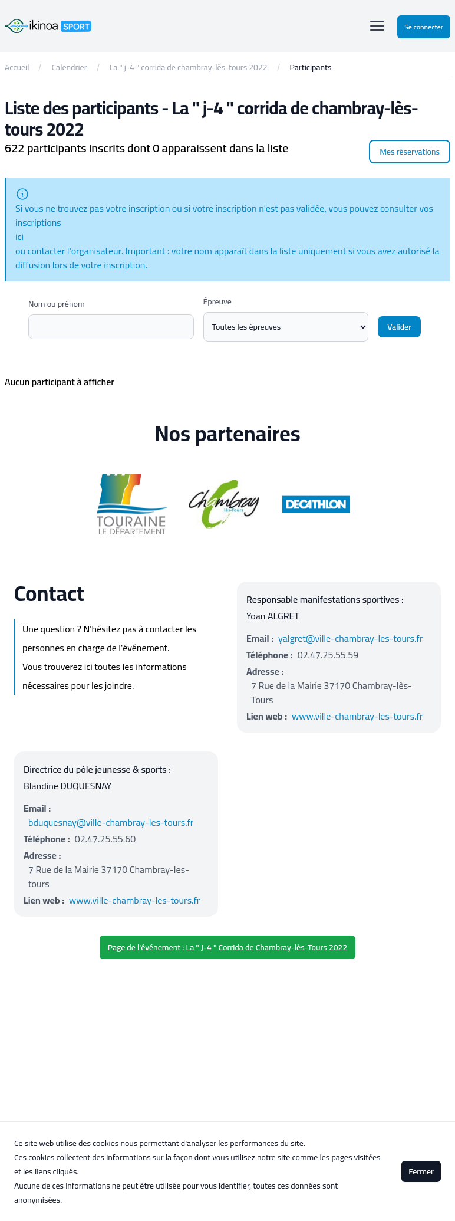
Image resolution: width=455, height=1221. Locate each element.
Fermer (421, 1171)
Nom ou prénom (56, 304)
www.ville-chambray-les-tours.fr (357, 716)
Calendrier (69, 67)
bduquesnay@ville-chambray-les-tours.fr (110, 822)
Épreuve (217, 301)
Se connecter (423, 27)
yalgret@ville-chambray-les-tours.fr (350, 638)
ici (19, 236)
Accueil (17, 67)
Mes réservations (410, 151)
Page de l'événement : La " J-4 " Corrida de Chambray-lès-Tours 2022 (227, 947)
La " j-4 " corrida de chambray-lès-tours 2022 (189, 67)
